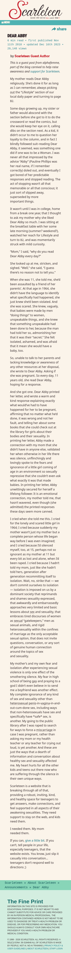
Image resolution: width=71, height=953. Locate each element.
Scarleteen (13, 883)
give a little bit (34, 840)
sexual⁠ (18, 621)
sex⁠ (32, 612)
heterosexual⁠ (19, 703)
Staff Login (56, 948)
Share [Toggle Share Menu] (58, 29)
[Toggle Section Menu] (35, 22)
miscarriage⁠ (44, 730)
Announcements (16, 887)
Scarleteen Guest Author (32, 56)
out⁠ (12, 92)
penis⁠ (32, 703)
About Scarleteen (42, 883)
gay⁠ (34, 681)
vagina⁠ (45, 703)
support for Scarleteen (44, 71)
